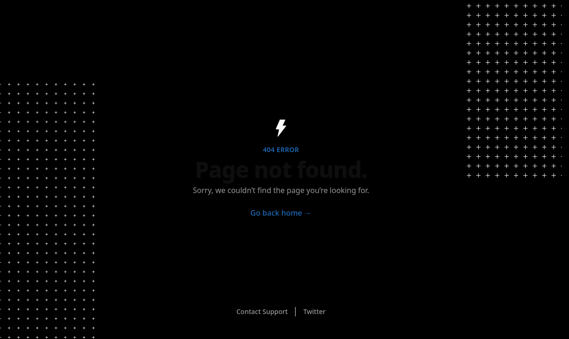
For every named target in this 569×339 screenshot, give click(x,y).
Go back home (281, 213)
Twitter (314, 311)
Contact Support (262, 311)
